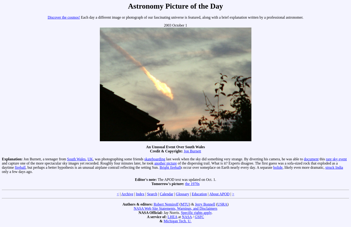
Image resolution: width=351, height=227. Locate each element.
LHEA (172, 217)
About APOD (219, 194)
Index (140, 194)
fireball (20, 167)
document (311, 159)
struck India (334, 167)
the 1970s (192, 184)
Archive (127, 194)
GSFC (199, 217)
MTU (185, 204)
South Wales (76, 159)
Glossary (182, 194)
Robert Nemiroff (166, 204)
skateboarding (154, 159)
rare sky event (336, 159)
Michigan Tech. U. (177, 221)
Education (199, 194)
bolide (277, 167)
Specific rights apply (196, 213)
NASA (187, 217)
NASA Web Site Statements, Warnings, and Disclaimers (175, 208)
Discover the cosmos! (64, 17)
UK (90, 159)
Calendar (166, 194)
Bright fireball (170, 167)
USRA (222, 204)
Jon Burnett (192, 151)
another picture (165, 163)
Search (152, 194)
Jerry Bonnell (205, 204)
